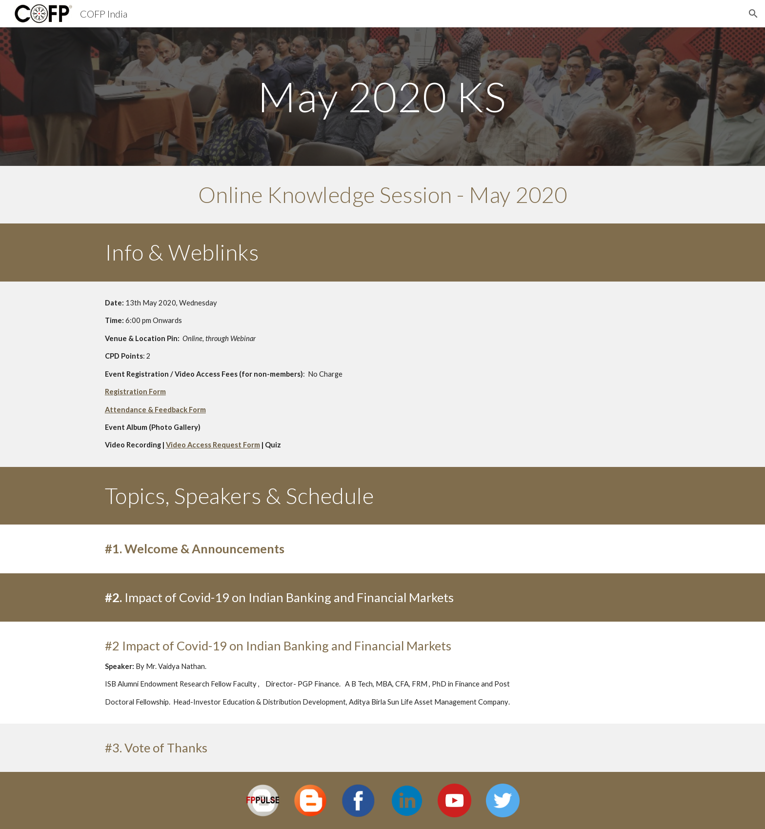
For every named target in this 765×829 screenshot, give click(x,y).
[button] (753, 13)
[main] (382, 96)
